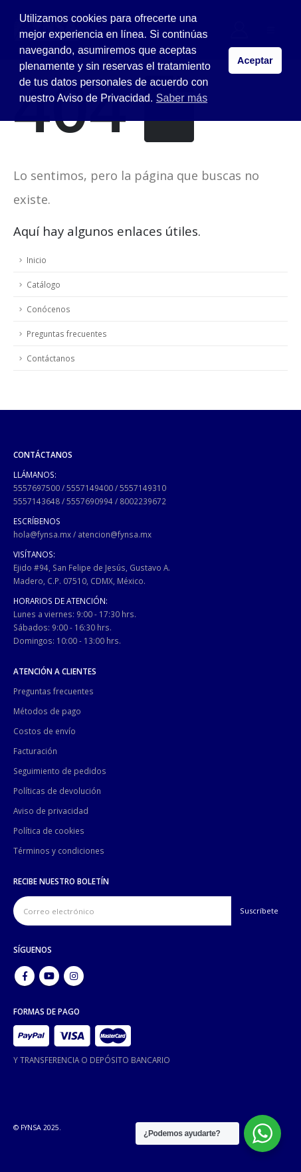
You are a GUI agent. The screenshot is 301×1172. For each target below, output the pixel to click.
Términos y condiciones (58, 850)
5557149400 (89, 487)
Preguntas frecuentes (67, 333)
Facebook (25, 976)
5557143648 (36, 501)
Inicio (37, 259)
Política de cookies (48, 830)
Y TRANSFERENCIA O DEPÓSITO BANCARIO (91, 1059)
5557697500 (36, 487)
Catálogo (43, 284)
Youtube (49, 976)
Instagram (74, 976)
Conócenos (48, 309)
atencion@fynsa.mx (114, 534)
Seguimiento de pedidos (59, 770)
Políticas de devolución (57, 790)
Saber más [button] (181, 98)
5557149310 (143, 487)
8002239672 (143, 501)
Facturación (35, 750)
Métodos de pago (47, 711)
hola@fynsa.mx (42, 534)
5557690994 (89, 501)
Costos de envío (44, 731)
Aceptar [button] (255, 60)
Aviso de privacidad (50, 810)
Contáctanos (51, 358)
